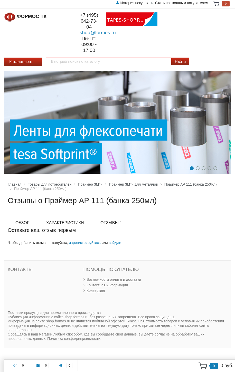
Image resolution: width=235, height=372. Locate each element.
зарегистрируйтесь (85, 243)
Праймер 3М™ (90, 184)
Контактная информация (107, 285)
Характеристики (65, 223)
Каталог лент (22, 62)
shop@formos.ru (98, 32)
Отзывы (110, 222)
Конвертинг (96, 290)
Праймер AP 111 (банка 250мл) (190, 184)
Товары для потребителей (49, 184)
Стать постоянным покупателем (181, 3)
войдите (116, 243)
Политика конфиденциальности (73, 339)
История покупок (132, 3)
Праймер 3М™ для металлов (133, 184)
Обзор (22, 223)
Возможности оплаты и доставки (114, 279)
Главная (14, 184)
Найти (180, 61)
